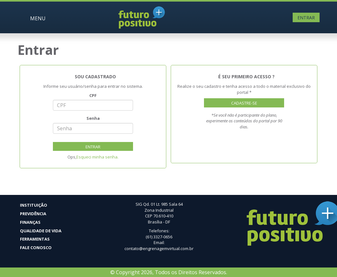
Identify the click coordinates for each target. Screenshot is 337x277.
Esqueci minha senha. (97, 157)
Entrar (306, 18)
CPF (93, 95)
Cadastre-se (244, 103)
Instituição (33, 205)
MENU (38, 18)
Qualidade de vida (40, 231)
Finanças (30, 222)
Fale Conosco (36, 247)
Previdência (33, 213)
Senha (93, 118)
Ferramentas (35, 239)
